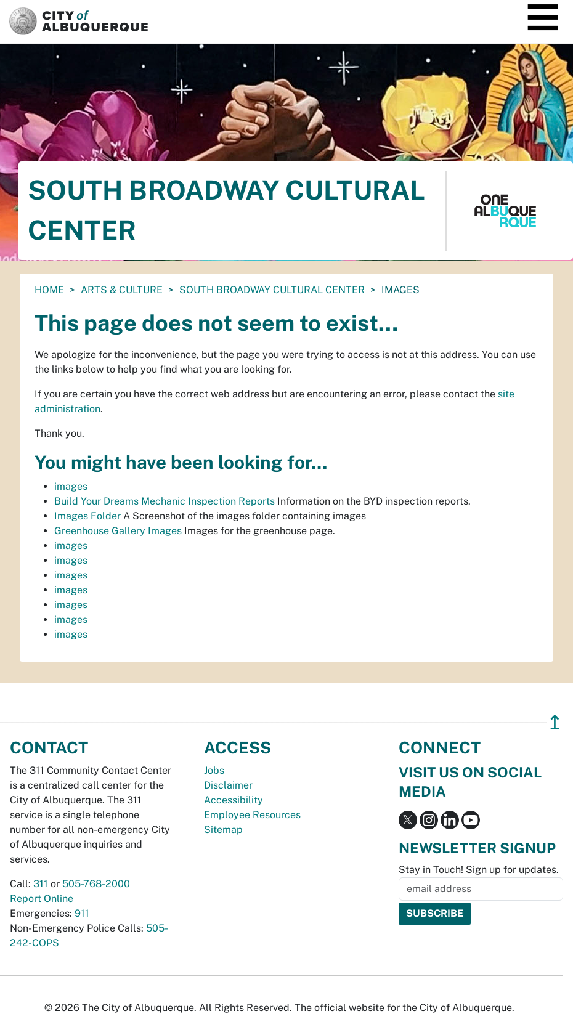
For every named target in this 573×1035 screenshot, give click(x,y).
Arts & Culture (122, 290)
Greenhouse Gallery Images (118, 531)
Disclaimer (228, 785)
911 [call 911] (82, 913)
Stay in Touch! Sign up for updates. (479, 869)
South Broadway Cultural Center (272, 290)
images (70, 486)
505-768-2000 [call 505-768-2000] (96, 884)
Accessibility (233, 800)
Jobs (214, 770)
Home (49, 290)
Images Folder (87, 516)
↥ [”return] (555, 722)
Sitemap (223, 829)
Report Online (41, 898)
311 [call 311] (40, 884)
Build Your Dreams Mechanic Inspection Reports (164, 501)
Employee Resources (252, 815)
